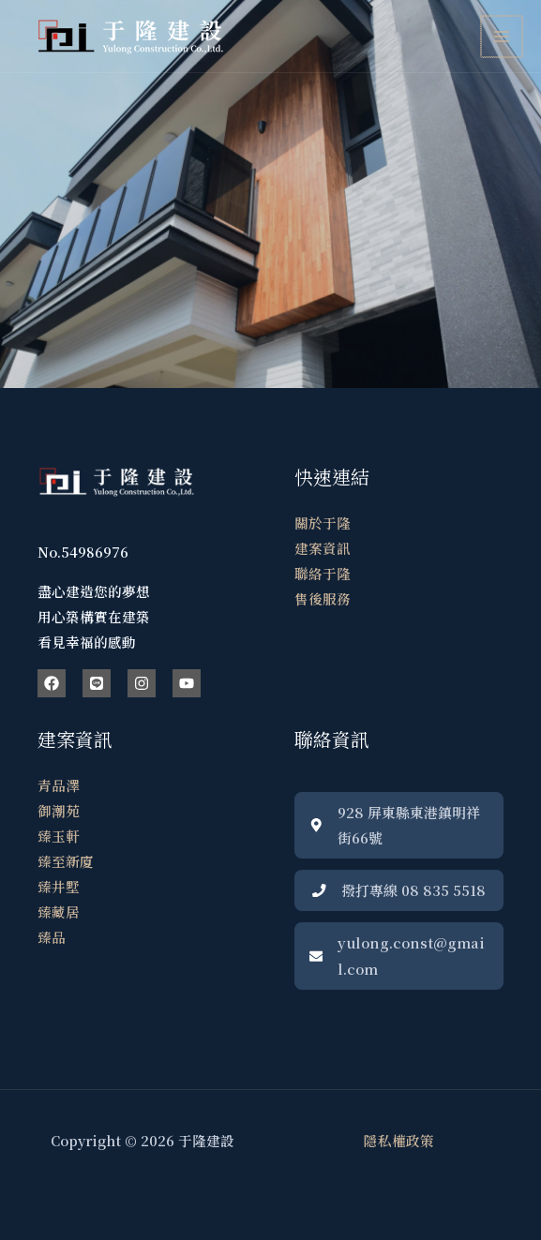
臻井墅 (59, 886)
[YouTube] (187, 683)
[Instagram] (142, 683)
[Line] (97, 683)
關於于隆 (322, 522)
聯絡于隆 (322, 573)
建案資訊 (322, 548)
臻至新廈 (66, 861)
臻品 (52, 937)
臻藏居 (59, 911)
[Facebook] (52, 683)
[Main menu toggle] (502, 36)
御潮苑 (59, 810)
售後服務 (322, 598)
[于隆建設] (131, 36)
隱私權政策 (399, 1140)
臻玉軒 (59, 835)
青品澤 (59, 785)
